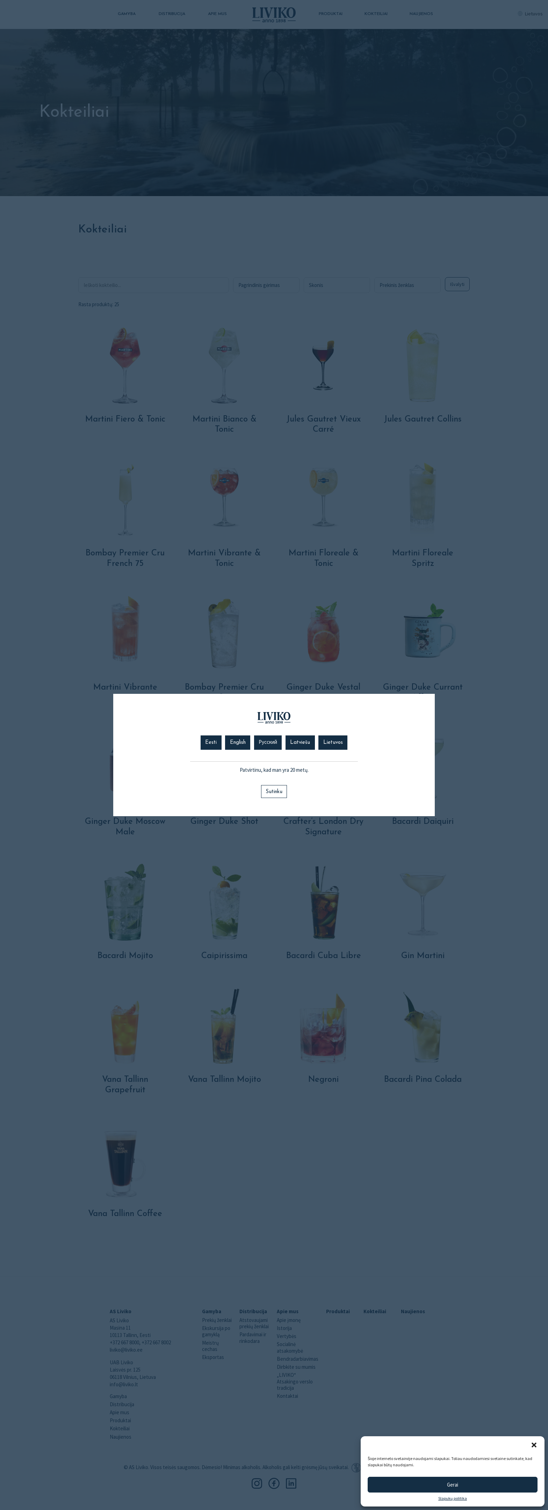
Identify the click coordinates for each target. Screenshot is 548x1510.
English (238, 742)
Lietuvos (333, 742)
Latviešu (300, 742)
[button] (534, 1444)
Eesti (211, 742)
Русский (268, 742)
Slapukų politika (452, 1498)
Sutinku (274, 791)
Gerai (452, 1484)
